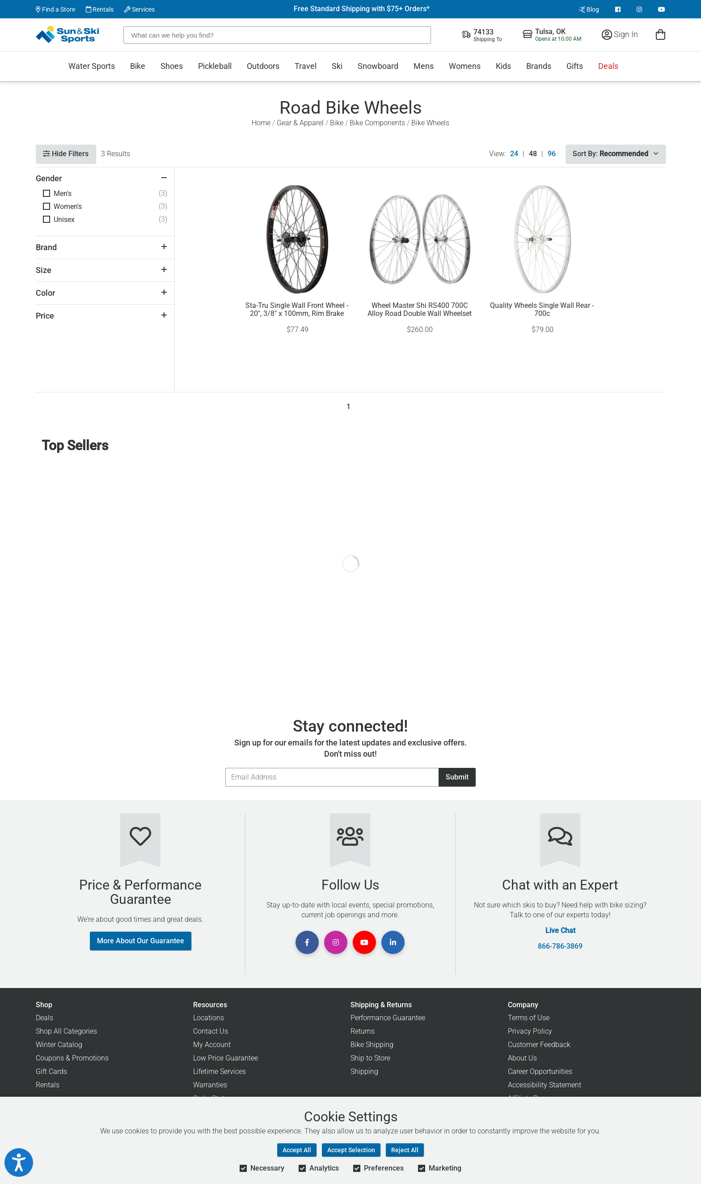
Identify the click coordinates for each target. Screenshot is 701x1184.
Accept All (297, 1150)
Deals (608, 66)
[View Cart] (660, 34)
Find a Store (55, 9)
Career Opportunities (540, 1071)
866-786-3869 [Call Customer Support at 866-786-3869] (560, 946)
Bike (137, 66)
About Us (522, 1058)
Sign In (620, 34)
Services (139, 9)
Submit (457, 777)
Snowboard (378, 66)
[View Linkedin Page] (393, 942)
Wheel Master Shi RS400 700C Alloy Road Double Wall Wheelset (419, 310)
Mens (424, 66)
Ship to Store (370, 1058)
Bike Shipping (371, 1044)
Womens (465, 66)
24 (514, 154)
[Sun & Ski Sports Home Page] (68, 34)
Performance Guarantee (387, 1018)
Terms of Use (528, 1018)
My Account (212, 1044)
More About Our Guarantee (140, 941)
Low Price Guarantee (225, 1058)
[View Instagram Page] (639, 9)
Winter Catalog (59, 1044)
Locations (208, 1018)
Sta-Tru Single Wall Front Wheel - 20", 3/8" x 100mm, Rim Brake (296, 310)
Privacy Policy (530, 1031)
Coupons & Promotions (72, 1058)
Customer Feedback (539, 1044)
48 (533, 154)
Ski (337, 66)
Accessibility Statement (544, 1085)
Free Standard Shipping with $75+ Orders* (362, 9)
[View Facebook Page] (618, 9)
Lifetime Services (219, 1071)
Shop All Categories (66, 1031)
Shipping (364, 1071)
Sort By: (615, 153)
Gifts (574, 66)
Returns (362, 1031)
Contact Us (210, 1031)
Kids (503, 66)
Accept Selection (351, 1150)
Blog (589, 9)
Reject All (404, 1150)
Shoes (171, 66)
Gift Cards (51, 1071)
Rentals (100, 9)
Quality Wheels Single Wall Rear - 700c (542, 310)
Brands (538, 66)
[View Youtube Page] (661, 9)
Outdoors (263, 66)
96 (552, 154)
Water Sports (91, 66)
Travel (306, 66)
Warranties (210, 1085)
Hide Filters (66, 153)
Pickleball (215, 66)
